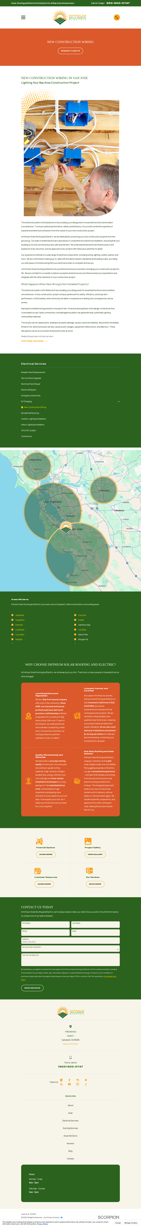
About (70, 1106)
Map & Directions (70, 1044)
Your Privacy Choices (52, 1218)
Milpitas (18, 639)
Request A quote (70, 51)
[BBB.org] (87, 1084)
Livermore (19, 630)
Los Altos (82, 630)
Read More (95, 885)
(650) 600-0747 (70, 1067)
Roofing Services (70, 1128)
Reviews (70, 1144)
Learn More (45, 855)
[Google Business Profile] (63, 1080)
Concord (82, 615)
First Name (26, 924)
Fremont (19, 625)
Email (74, 932)
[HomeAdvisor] (87, 1080)
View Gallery (95, 855)
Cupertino (19, 620)
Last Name (76, 924)
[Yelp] (63, 1084)
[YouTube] (71, 1084)
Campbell (19, 615)
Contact (70, 1159)
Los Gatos (19, 635)
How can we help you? (30, 956)
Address (25, 940)
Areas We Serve (70, 1136)
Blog (70, 1151)
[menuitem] (70, 373)
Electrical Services (70, 1121)
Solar (70, 1113)
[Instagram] (79, 1084)
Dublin (81, 620)
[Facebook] (71, 1080)
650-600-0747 (118, 3)
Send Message (32, 988)
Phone (24, 932)
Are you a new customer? (31, 948)
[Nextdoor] (79, 1080)
